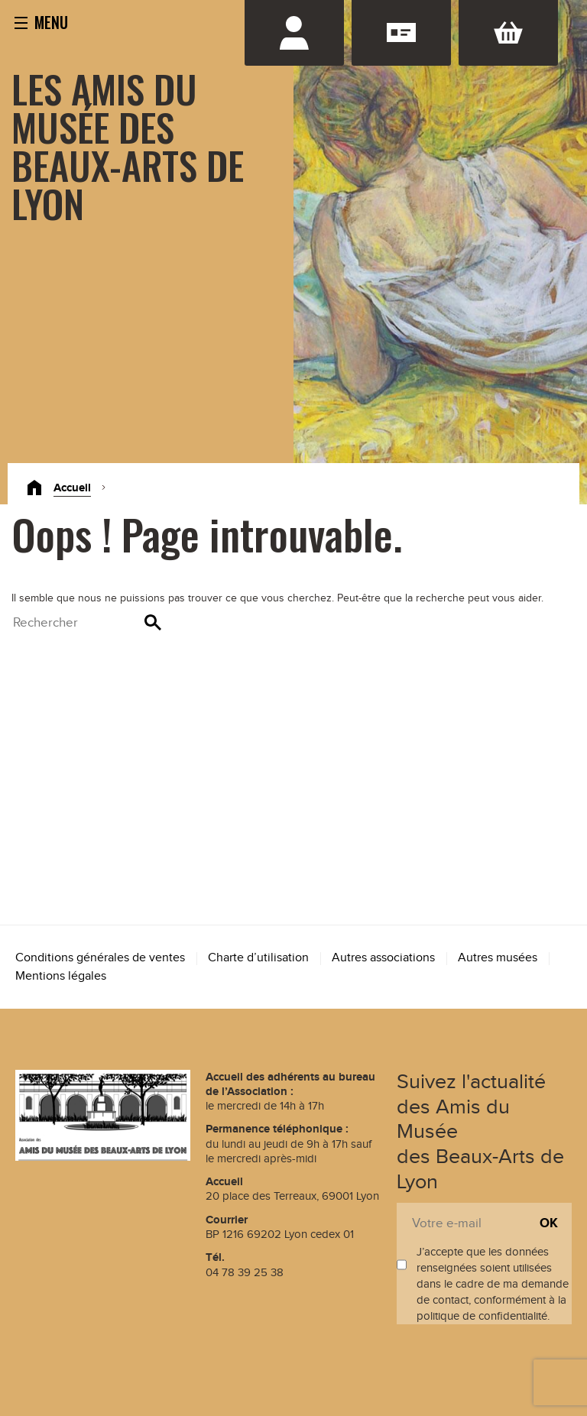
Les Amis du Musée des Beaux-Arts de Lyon (127, 145)
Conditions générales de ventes (100, 958)
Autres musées (497, 958)
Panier (508, 33)
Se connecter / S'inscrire (294, 33)
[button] (41, 21)
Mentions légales (60, 976)
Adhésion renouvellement (401, 33)
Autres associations (383, 958)
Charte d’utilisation (258, 958)
